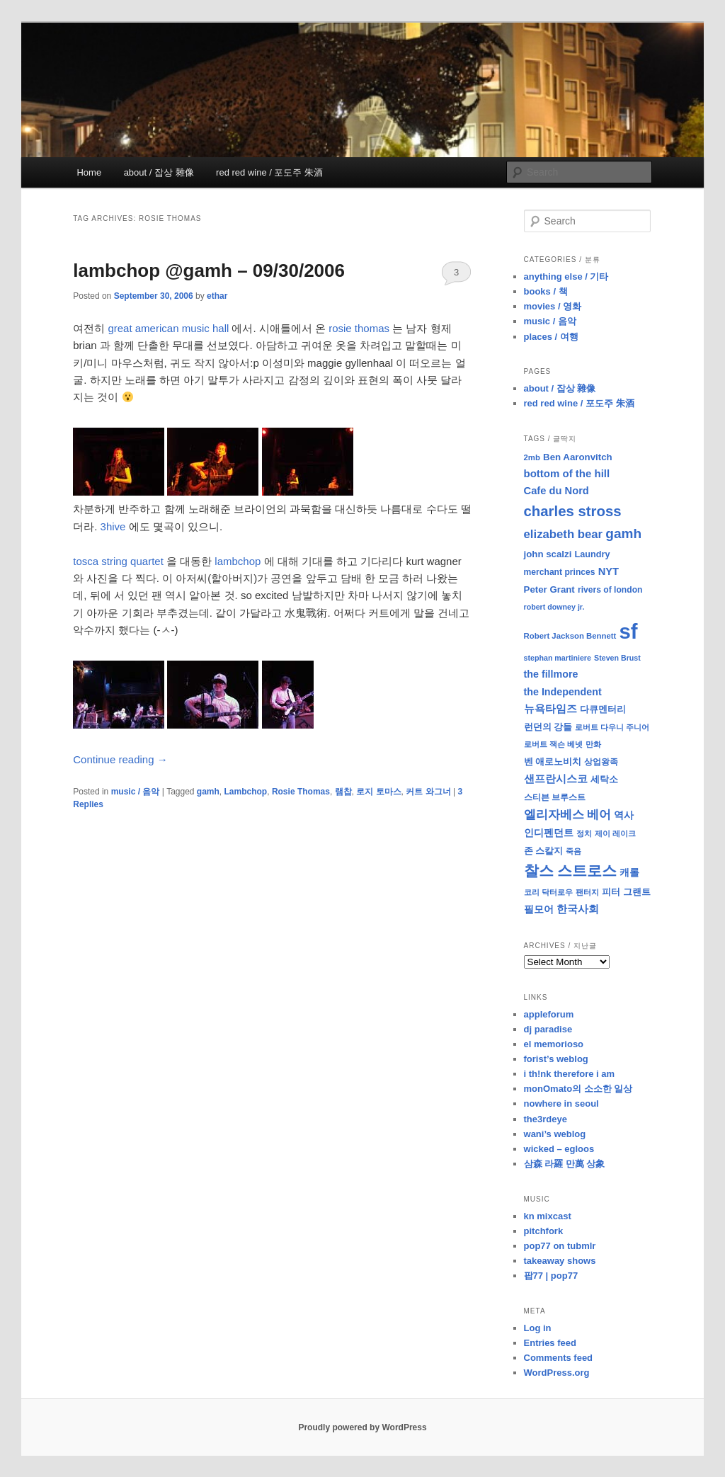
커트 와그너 (428, 792)
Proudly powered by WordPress (362, 1427)
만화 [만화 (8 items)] (593, 744)
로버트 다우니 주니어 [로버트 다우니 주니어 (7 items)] (612, 727)
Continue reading (120, 759)
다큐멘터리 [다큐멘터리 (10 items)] (603, 709)
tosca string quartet (118, 561)
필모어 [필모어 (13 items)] (539, 909)
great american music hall (168, 328)
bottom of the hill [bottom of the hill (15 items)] (567, 473)
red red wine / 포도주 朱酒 (269, 172)
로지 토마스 (378, 792)
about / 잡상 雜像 (159, 172)
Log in (538, 1328)
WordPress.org (557, 1372)
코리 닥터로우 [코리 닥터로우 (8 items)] (548, 892)
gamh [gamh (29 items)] (623, 533)
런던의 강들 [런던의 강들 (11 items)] (548, 727)
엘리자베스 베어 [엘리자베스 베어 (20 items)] (568, 814)
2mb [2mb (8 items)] (532, 457)
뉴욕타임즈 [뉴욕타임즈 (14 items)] (550, 708)
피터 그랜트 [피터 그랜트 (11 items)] (626, 891)
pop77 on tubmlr (560, 1246)
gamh (208, 792)
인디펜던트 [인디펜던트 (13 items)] (548, 832)
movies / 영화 (553, 306)
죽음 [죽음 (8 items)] (573, 851)
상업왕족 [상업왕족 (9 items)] (601, 762)
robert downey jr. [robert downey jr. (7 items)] (554, 607)
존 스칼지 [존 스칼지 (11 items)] (544, 850)
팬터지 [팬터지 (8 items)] (587, 892)
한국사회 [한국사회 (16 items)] (577, 909)
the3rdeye (545, 1119)
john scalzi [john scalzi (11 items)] (548, 554)
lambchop (238, 561)
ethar (217, 296)
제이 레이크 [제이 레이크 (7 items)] (615, 833)
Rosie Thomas (301, 792)
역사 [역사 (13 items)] (624, 815)
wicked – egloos (559, 1149)
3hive (113, 526)
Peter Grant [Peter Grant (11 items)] (549, 589)
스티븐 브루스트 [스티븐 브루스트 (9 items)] (555, 797)
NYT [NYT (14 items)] (608, 571)
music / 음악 (135, 792)
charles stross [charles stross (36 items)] (573, 511)
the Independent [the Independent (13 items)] (563, 691)
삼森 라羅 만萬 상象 (564, 1163)
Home (88, 172)
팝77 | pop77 (551, 1275)
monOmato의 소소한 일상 (578, 1088)
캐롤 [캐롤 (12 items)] (629, 872)
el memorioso (554, 1044)
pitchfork (544, 1231)
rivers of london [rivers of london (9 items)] (610, 590)
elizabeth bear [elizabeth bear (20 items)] (563, 534)
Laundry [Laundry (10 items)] (592, 554)
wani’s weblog (555, 1134)
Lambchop (246, 792)
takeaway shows (560, 1260)
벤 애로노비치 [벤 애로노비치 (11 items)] (553, 761)
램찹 (343, 792)
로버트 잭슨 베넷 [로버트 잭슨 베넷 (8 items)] (553, 744)
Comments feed (558, 1357)
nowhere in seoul (561, 1103)
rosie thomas (359, 328)
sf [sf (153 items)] (629, 631)
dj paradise (548, 1029)
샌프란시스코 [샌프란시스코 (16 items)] (556, 778)
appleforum (549, 1014)
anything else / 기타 (566, 276)
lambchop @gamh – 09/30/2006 (209, 270)
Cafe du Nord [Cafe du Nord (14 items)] (556, 490)
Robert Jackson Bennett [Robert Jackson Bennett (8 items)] (570, 636)
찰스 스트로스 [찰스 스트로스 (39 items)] (570, 870)
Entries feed (550, 1343)
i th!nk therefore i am (569, 1073)
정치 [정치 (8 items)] (584, 833)
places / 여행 (551, 336)
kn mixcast (547, 1216)
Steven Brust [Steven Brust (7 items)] (617, 658)
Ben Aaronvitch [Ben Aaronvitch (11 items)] (577, 457)
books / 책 (546, 291)
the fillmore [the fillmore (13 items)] (551, 674)
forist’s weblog (556, 1059)
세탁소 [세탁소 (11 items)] (604, 779)
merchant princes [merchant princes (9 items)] (559, 572)
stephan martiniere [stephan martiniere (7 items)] (557, 658)
